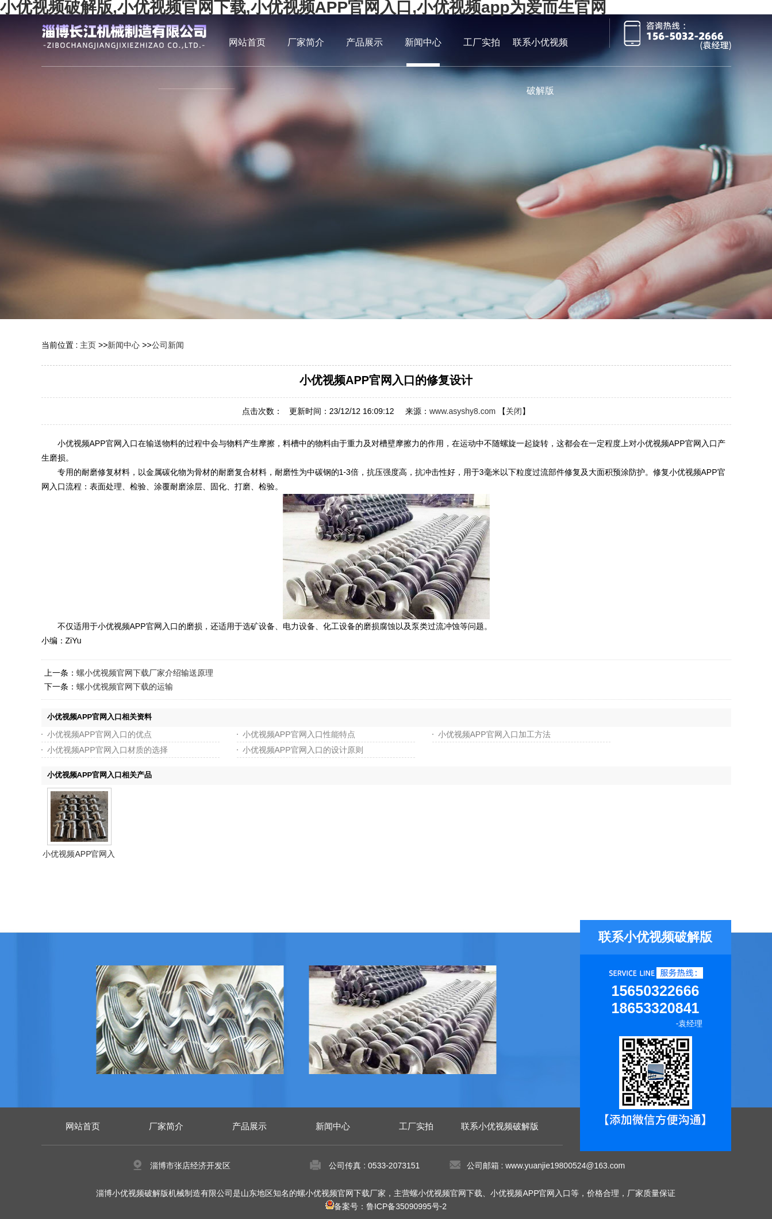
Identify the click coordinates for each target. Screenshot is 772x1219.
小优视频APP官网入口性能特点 (299, 734)
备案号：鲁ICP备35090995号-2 (386, 1206)
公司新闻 (168, 345)
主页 (88, 345)
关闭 (514, 411)
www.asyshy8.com (462, 411)
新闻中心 (123, 345)
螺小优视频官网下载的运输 (124, 686)
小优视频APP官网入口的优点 (99, 734)
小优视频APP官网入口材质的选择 (107, 749)
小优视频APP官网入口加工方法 (494, 734)
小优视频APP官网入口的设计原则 (303, 749)
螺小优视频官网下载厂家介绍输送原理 (144, 672)
